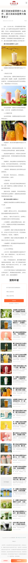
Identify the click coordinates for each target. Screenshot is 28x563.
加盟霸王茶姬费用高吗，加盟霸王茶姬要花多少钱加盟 (19, 310)
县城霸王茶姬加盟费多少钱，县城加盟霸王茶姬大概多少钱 (19, 467)
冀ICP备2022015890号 (21, 537)
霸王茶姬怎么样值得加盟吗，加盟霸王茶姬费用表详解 (19, 434)
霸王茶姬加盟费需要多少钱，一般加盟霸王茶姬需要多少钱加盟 (19, 333)
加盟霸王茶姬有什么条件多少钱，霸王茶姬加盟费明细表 (19, 478)
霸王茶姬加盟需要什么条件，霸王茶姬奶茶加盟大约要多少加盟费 (19, 512)
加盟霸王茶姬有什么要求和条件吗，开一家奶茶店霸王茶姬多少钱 (19, 400)
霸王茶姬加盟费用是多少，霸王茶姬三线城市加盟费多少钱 (19, 389)
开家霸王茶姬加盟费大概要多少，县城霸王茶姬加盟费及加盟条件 (19, 322)
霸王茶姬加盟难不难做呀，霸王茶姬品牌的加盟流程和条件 (19, 411)
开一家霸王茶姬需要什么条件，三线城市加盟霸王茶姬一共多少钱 (19, 378)
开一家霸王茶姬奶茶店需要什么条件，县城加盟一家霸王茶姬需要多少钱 (19, 501)
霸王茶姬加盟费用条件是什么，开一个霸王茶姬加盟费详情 (19, 456)
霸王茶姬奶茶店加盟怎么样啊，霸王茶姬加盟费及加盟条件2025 (19, 344)
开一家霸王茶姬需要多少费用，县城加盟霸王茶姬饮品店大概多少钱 (19, 490)
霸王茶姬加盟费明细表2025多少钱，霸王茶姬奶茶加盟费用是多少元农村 (19, 445)
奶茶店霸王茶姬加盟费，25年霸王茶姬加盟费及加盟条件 (19, 523)
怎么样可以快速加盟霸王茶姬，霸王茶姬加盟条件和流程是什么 (19, 355)
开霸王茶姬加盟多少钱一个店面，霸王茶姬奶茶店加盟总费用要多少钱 (19, 366)
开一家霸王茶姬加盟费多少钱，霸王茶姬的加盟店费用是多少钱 (19, 422)
